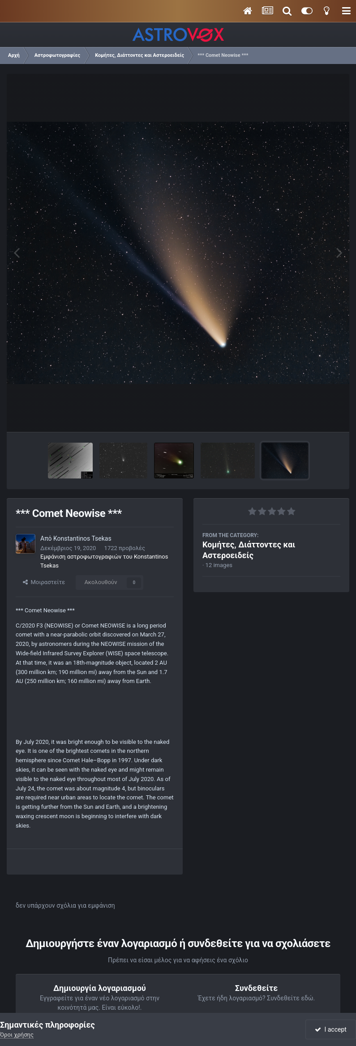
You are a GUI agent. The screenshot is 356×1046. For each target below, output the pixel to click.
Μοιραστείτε (44, 582)
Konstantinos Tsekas (82, 538)
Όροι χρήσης (17, 1034)
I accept (330, 1029)
